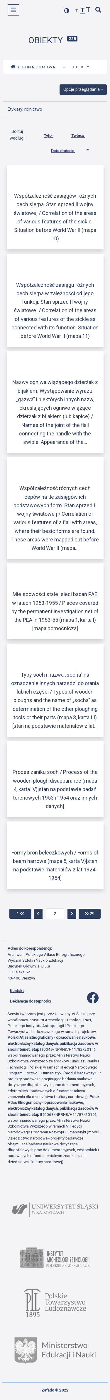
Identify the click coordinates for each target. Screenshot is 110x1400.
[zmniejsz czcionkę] (77, 11)
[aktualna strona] (55, 914)
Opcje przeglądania (81, 89)
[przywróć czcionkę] (83, 11)
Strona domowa (33, 67)
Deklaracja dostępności (30, 1001)
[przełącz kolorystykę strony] (67, 10)
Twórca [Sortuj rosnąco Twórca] (82, 134)
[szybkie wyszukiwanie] (98, 10)
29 (93, 913)
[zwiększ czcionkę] (88, 10)
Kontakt (17, 990)
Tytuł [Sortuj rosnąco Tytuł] (53, 134)
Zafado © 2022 (55, 1390)
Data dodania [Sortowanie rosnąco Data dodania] (67, 149)
